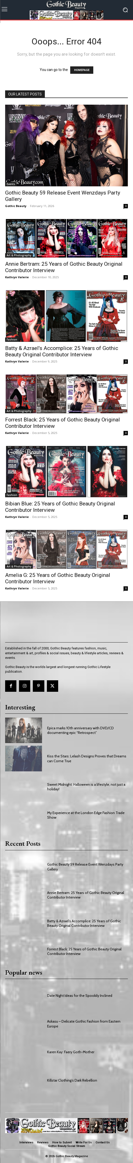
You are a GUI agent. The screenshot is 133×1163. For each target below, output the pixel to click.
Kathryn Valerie (17, 277)
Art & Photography (19, 255)
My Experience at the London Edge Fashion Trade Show (86, 815)
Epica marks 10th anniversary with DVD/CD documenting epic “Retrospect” (80, 730)
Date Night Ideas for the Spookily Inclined (79, 995)
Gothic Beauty (15, 206)
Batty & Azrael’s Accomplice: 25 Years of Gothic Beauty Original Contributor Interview (61, 351)
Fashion (12, 339)
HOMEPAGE (81, 70)
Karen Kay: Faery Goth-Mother (70, 1052)
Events (11, 184)
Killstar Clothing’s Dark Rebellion (72, 1080)
